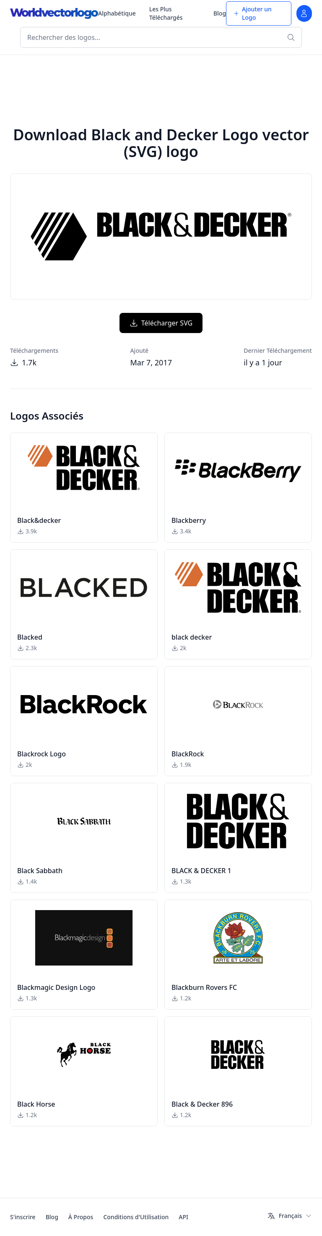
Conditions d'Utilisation (136, 1217)
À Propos (80, 1217)
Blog (219, 13)
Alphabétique (117, 13)
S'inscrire (23, 1217)
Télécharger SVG (161, 323)
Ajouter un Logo (252, 13)
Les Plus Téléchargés (166, 13)
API (183, 1217)
